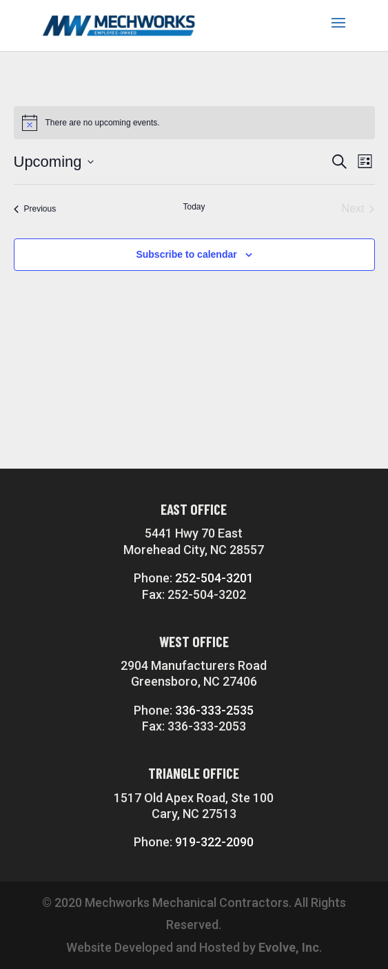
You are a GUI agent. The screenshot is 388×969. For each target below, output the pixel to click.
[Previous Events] (35, 208)
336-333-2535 (214, 710)
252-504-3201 (214, 578)
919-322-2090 (214, 842)
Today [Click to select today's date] (194, 207)
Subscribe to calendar (186, 254)
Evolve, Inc (288, 947)
